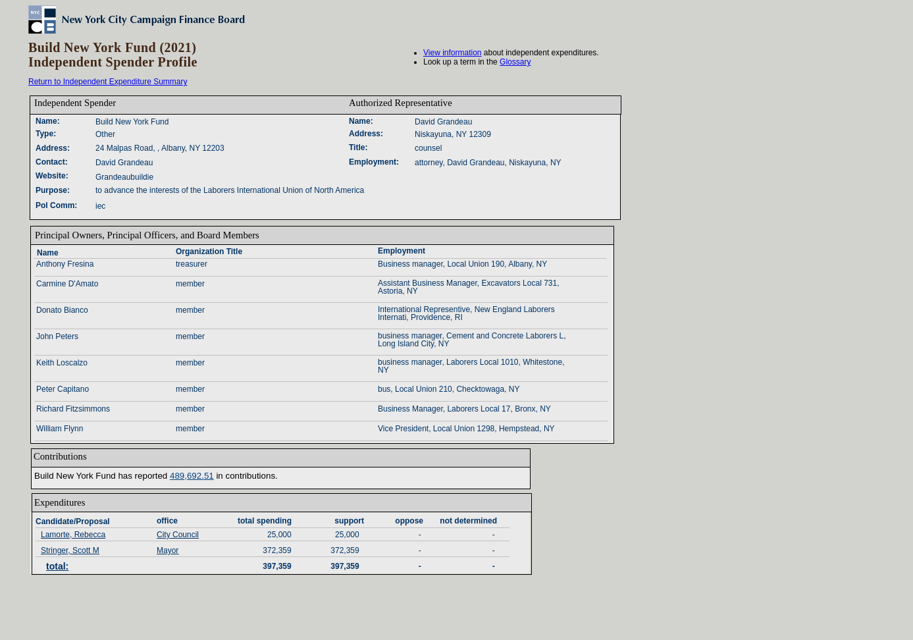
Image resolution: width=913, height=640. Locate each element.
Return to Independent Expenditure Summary (107, 81)
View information (452, 52)
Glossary (515, 62)
